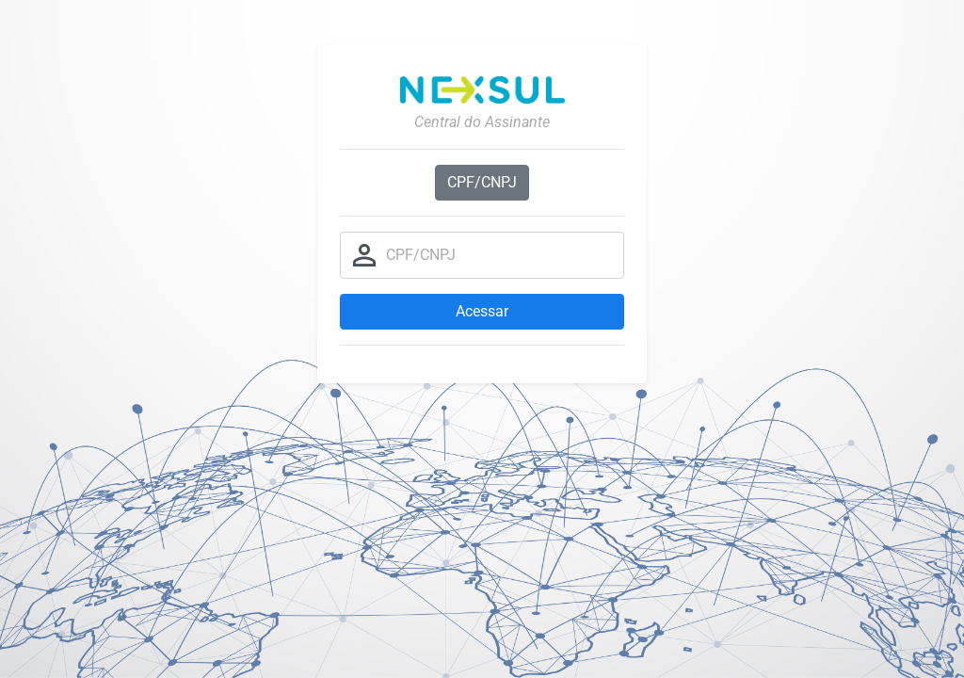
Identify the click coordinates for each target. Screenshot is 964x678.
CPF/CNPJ (482, 182)
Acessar (482, 311)
